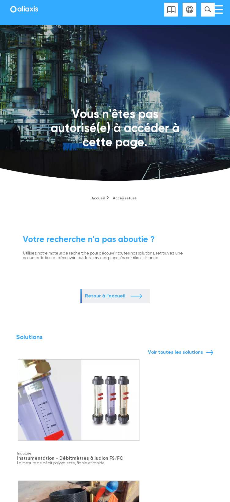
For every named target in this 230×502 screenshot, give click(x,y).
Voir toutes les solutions (175, 352)
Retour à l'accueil (105, 296)
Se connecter (189, 10)
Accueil (98, 198)
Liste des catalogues (171, 10)
